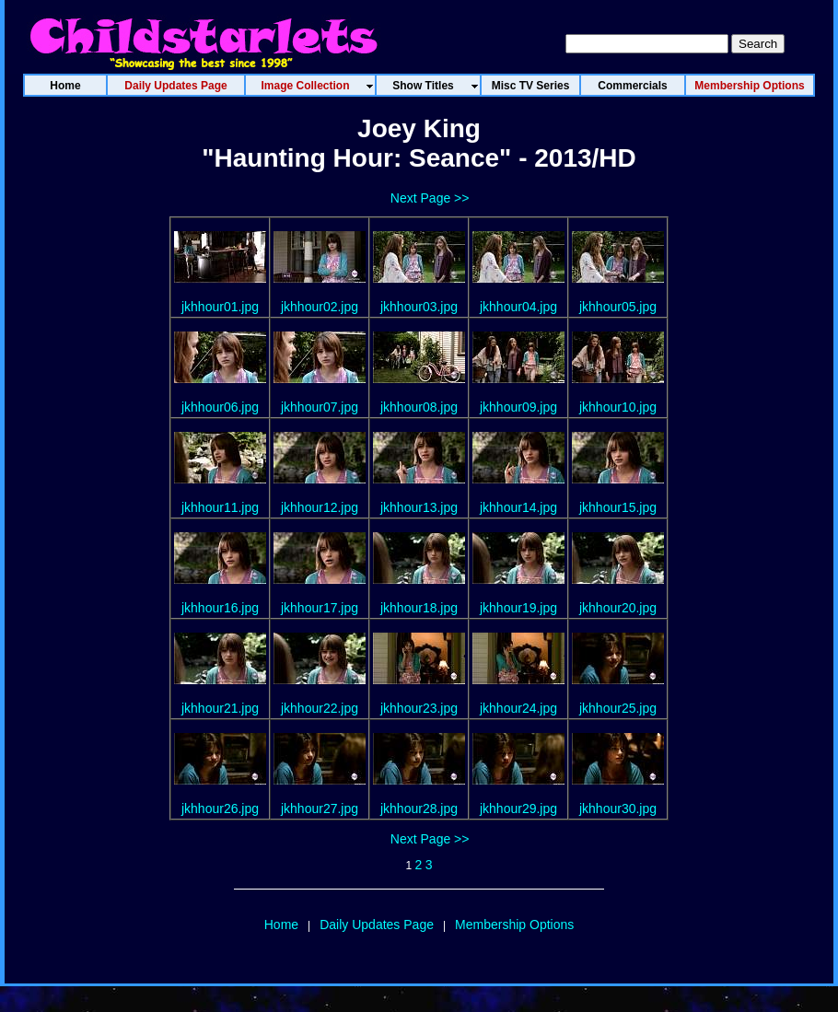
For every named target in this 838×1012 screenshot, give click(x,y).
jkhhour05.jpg (618, 306)
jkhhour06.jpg (220, 407)
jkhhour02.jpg (319, 306)
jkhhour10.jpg (618, 407)
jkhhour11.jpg (220, 507)
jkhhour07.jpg (319, 407)
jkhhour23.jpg (419, 708)
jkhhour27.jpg (319, 808)
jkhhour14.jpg (518, 507)
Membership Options (514, 924)
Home (281, 924)
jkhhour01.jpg (220, 306)
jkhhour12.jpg (319, 507)
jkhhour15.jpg (618, 507)
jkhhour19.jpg (518, 607)
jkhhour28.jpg (419, 808)
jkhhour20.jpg (618, 607)
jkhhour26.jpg (220, 808)
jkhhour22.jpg (319, 708)
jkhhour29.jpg (518, 808)
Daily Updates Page (377, 924)
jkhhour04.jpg (518, 306)
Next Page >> (430, 198)
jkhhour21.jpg (220, 708)
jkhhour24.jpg (518, 708)
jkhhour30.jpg (618, 808)
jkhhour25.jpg (618, 708)
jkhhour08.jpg (419, 407)
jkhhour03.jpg (419, 306)
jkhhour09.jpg (518, 407)
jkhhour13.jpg (419, 507)
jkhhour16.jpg (220, 607)
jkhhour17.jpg (319, 607)
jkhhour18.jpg (419, 607)
